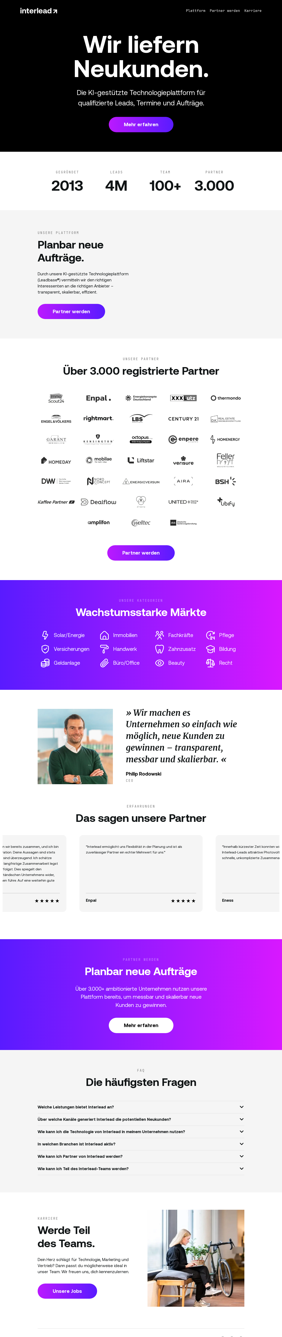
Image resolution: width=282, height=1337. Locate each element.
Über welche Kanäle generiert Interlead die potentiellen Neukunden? (141, 1119)
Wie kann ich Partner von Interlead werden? (141, 1156)
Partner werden (71, 311)
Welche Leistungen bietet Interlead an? (141, 1106)
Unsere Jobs (67, 1291)
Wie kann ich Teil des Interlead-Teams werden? (141, 1168)
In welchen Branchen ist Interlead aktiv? (141, 1143)
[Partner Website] (56, 398)
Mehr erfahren (141, 124)
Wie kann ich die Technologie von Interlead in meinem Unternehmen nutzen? (141, 1131)
